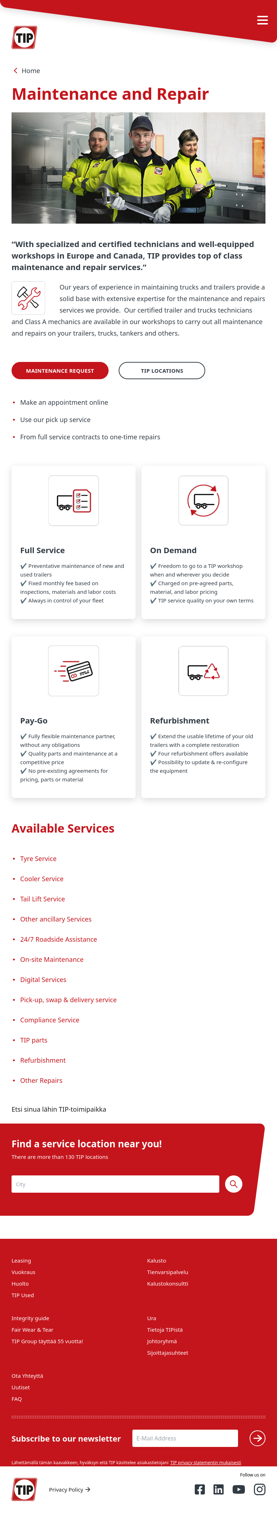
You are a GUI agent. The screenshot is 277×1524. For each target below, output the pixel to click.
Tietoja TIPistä (165, 1329)
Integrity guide (30, 1318)
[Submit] (257, 1438)
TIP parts (33, 1040)
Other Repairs (42, 1080)
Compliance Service (50, 1020)
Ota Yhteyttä (27, 1375)
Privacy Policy (70, 1489)
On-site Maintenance (52, 959)
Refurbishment (43, 1060)
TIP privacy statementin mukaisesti (205, 1463)
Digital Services (43, 979)
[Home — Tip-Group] (25, 1489)
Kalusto (156, 1260)
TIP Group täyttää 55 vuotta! (47, 1341)
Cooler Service (41, 878)
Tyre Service (38, 858)
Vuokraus (23, 1272)
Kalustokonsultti (167, 1283)
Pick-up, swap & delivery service (68, 999)
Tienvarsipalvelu (167, 1272)
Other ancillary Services (56, 919)
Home (26, 70)
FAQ (17, 1398)
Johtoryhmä (162, 1341)
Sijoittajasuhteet (167, 1352)
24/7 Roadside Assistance (58, 939)
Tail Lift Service (43, 899)
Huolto (20, 1283)
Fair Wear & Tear (32, 1329)
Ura (151, 1318)
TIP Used (23, 1295)
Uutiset (21, 1387)
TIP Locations (162, 370)
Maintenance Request (60, 370)
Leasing (21, 1260)
